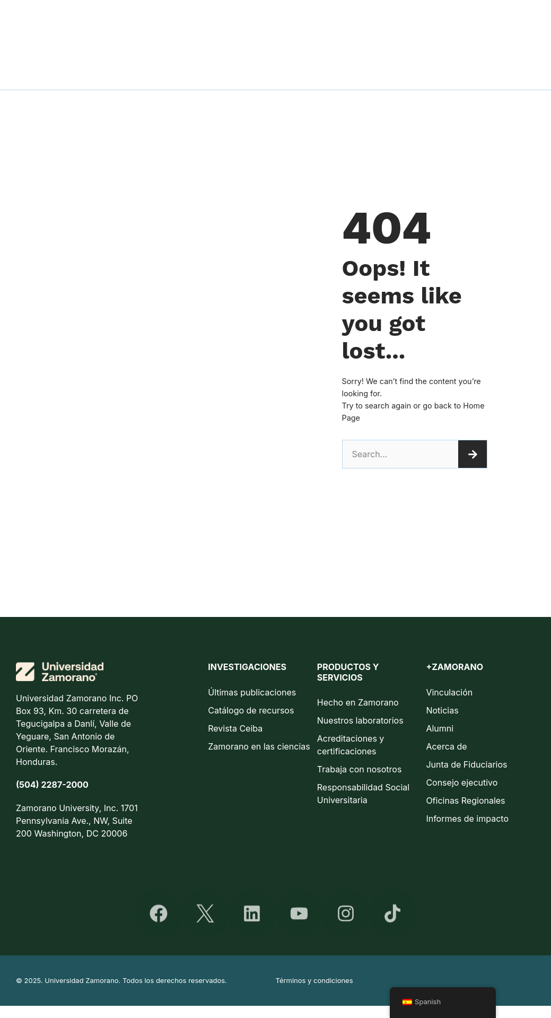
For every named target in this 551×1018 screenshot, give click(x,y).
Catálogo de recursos (251, 710)
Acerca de (446, 746)
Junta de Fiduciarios (466, 764)
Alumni (439, 728)
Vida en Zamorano (506, 23)
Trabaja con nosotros (359, 769)
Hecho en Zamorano (358, 702)
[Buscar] (472, 454)
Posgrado (338, 23)
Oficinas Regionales (465, 800)
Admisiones (172, 23)
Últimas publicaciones (252, 692)
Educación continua (414, 23)
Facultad (230, 23)
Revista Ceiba (235, 728)
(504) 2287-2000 (52, 784)
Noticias (442, 710)
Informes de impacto (467, 818)
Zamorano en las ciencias (259, 746)
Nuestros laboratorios (360, 720)
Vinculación (449, 692)
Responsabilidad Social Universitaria (363, 793)
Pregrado (283, 23)
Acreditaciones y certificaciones (350, 744)
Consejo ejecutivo (461, 782)
